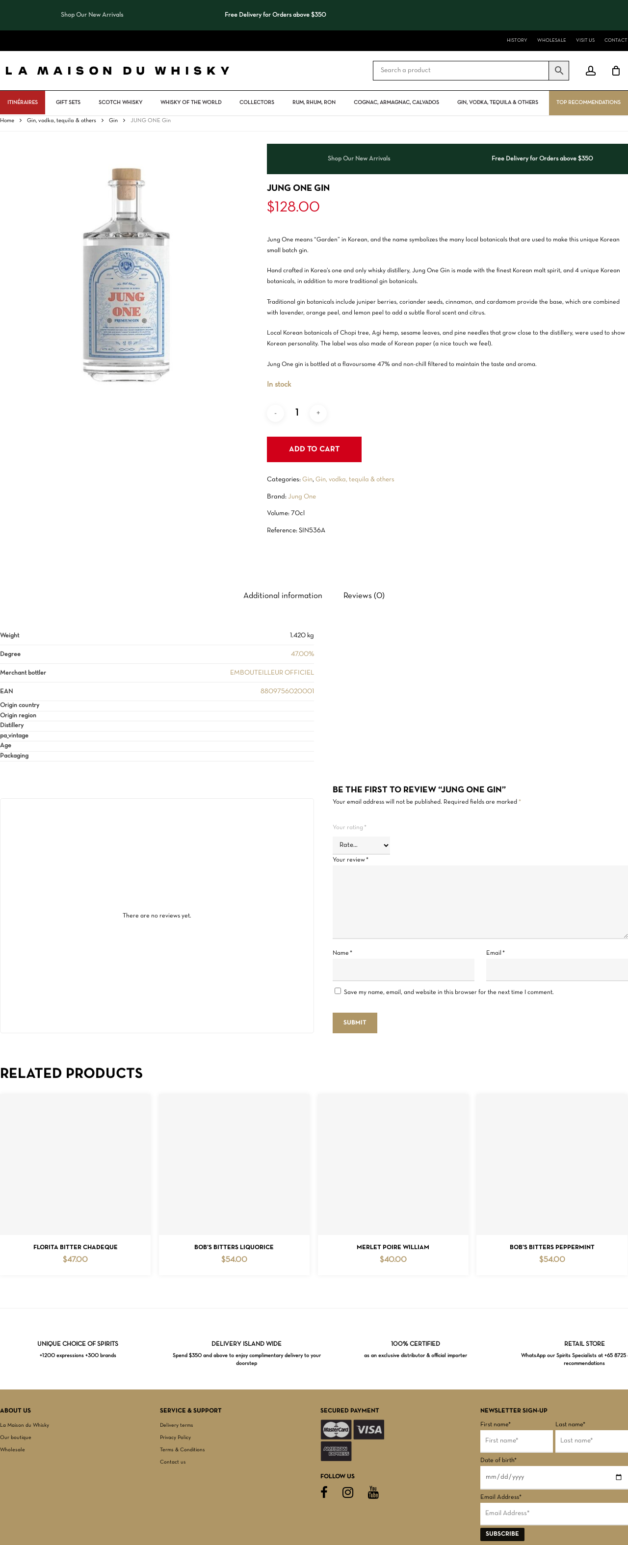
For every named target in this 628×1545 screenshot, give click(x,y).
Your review (350, 860)
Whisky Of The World (190, 102)
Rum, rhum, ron (314, 102)
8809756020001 (287, 691)
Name (342, 953)
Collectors (256, 102)
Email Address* (501, 1497)
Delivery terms (176, 1425)
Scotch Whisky (120, 102)
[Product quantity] (297, 413)
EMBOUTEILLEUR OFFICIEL (272, 673)
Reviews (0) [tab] (364, 596)
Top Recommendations (588, 102)
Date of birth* (498, 1461)
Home (7, 120)
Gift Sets (68, 102)
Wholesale (12, 1449)
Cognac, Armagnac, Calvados (396, 102)
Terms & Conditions (182, 1449)
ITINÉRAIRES (22, 102)
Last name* (570, 1425)
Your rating (349, 828)
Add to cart (314, 449)
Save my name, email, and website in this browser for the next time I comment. (449, 992)
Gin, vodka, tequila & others (497, 102)
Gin (113, 120)
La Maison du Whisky (24, 1425)
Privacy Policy (175, 1437)
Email (495, 953)
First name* (495, 1425)
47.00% (302, 654)
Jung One (302, 497)
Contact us (173, 1462)
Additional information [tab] (282, 596)
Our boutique (15, 1437)
